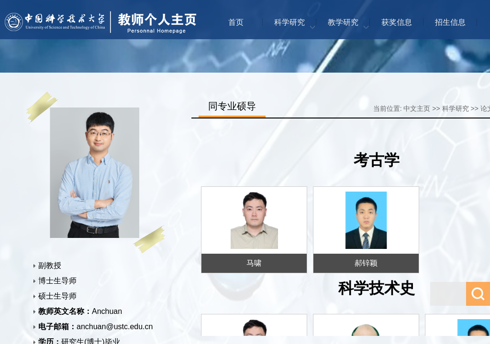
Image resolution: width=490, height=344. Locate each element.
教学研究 (343, 22)
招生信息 (450, 22)
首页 (236, 22)
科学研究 (289, 22)
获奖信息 (396, 22)
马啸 (254, 263)
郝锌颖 (366, 263)
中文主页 (416, 108)
